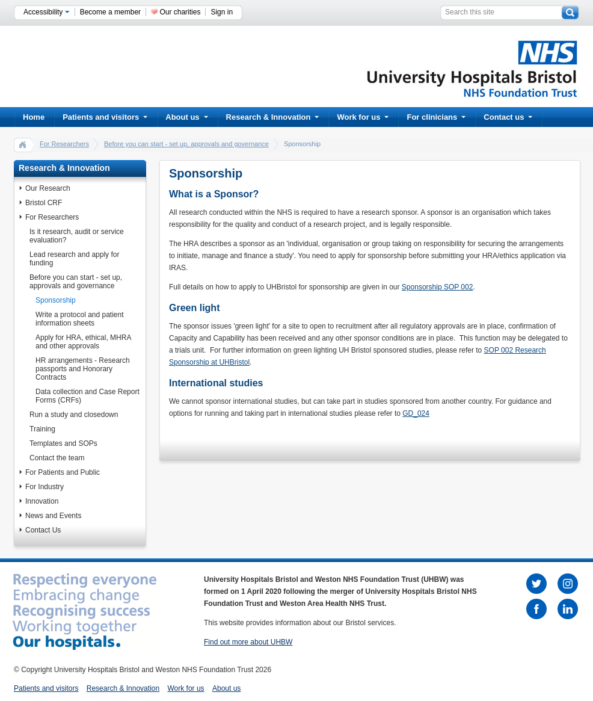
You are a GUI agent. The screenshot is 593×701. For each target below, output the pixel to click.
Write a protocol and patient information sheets (79, 318)
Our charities (179, 12)
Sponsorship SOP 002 (437, 287)
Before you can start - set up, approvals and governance (186, 143)
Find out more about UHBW (248, 642)
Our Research (47, 188)
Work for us (363, 117)
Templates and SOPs (63, 443)
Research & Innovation (272, 117)
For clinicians (436, 117)
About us (186, 117)
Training (42, 429)
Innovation (41, 501)
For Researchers (64, 143)
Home (34, 117)
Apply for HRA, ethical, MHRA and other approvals (83, 341)
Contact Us (43, 530)
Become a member (110, 12)
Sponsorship (55, 300)
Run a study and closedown (73, 414)
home (23, 144)
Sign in (221, 12)
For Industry (44, 487)
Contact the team (56, 458)
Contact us (508, 117)
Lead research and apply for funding (74, 258)
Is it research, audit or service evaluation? (76, 235)
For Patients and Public (62, 472)
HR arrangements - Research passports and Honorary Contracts (82, 368)
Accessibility (46, 12)
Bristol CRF (43, 203)
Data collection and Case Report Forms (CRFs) (87, 396)
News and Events (53, 515)
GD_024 (415, 413)
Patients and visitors (105, 117)
